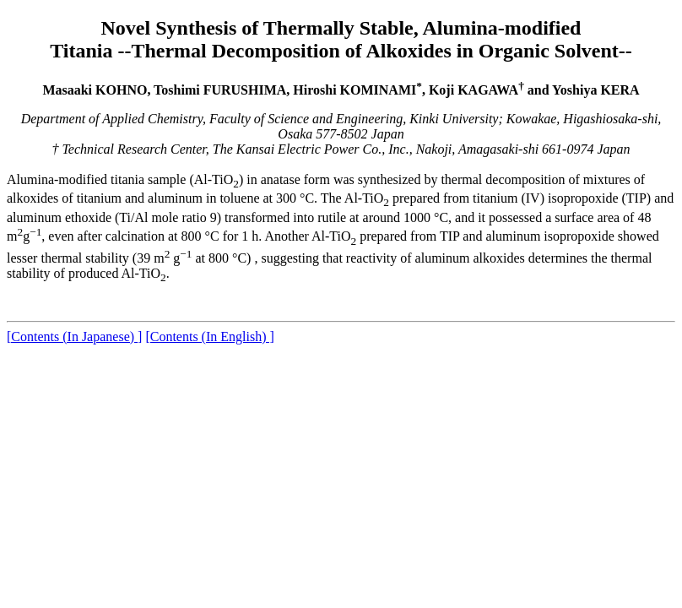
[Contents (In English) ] (209, 336)
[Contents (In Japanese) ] (74, 336)
